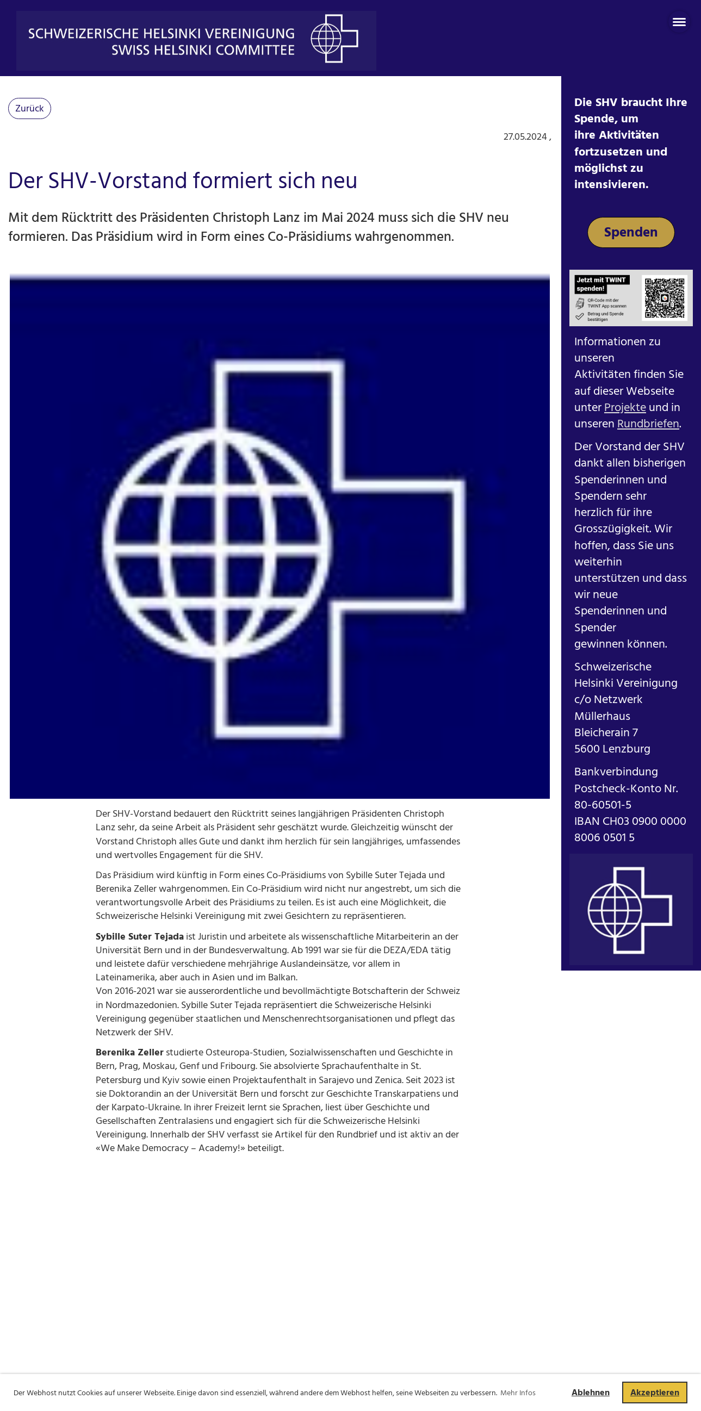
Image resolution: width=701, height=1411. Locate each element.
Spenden (631, 232)
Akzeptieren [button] (654, 1392)
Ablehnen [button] (591, 1392)
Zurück (29, 108)
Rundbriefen (648, 423)
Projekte (625, 407)
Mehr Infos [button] (518, 1393)
